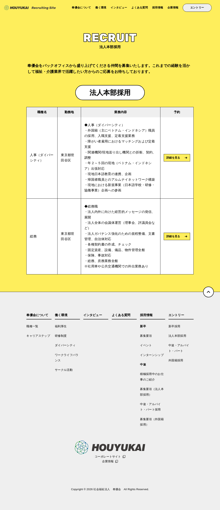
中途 (143, 364)
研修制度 (61, 335)
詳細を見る (173, 157)
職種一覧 (32, 326)
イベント (146, 345)
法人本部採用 (177, 335)
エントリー (197, 7)
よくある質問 (139, 7)
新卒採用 (174, 326)
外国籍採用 (175, 360)
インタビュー (119, 7)
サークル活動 (64, 369)
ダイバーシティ (65, 345)
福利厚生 (61, 326)
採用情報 (157, 7)
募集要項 (146, 335)
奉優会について (81, 7)
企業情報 (172, 7)
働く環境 (100, 7)
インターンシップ (152, 355)
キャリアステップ (38, 335)
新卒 (143, 326)
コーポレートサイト (108, 456)
